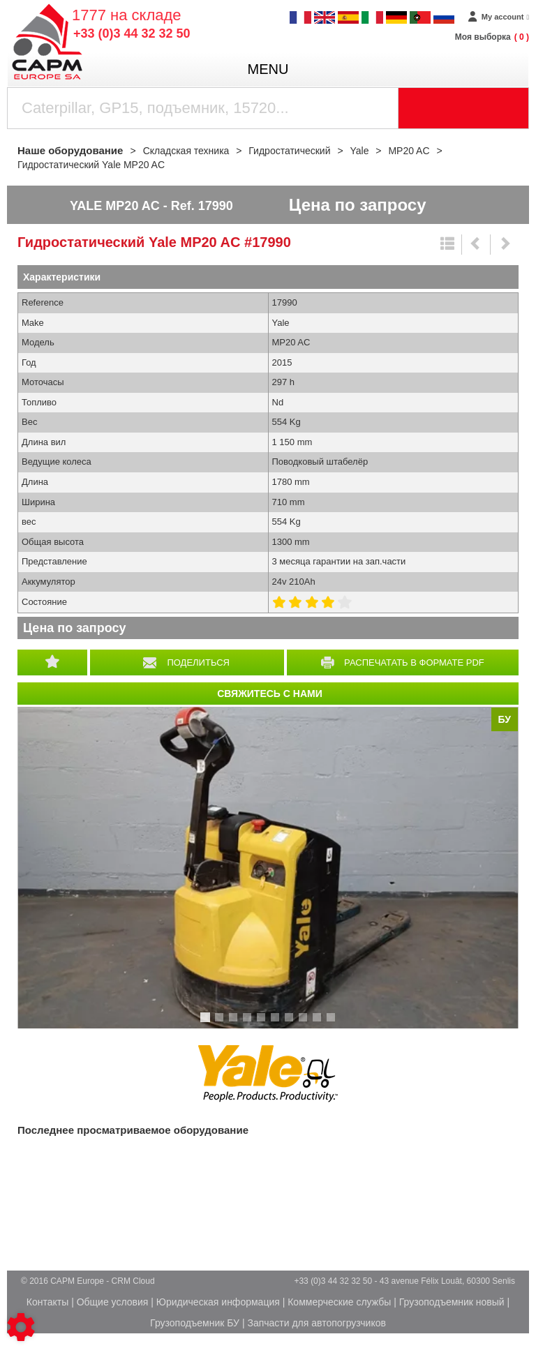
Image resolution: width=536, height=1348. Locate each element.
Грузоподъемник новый (452, 1302)
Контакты (47, 1302)
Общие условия (113, 1302)
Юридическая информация (218, 1302)
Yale (268, 1074)
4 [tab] (249, 1023)
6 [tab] (277, 1023)
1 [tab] (207, 1023)
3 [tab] (235, 1023)
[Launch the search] (464, 108)
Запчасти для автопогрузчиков (316, 1322)
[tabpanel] (268, 867)
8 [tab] (305, 1023)
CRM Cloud (133, 1281)
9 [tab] (319, 1023)
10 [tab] (335, 1023)
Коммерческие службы (339, 1302)
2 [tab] (221, 1023)
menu (268, 69)
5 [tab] (263, 1023)
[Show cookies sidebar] (21, 1327)
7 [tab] (291, 1023)
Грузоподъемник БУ (194, 1322)
